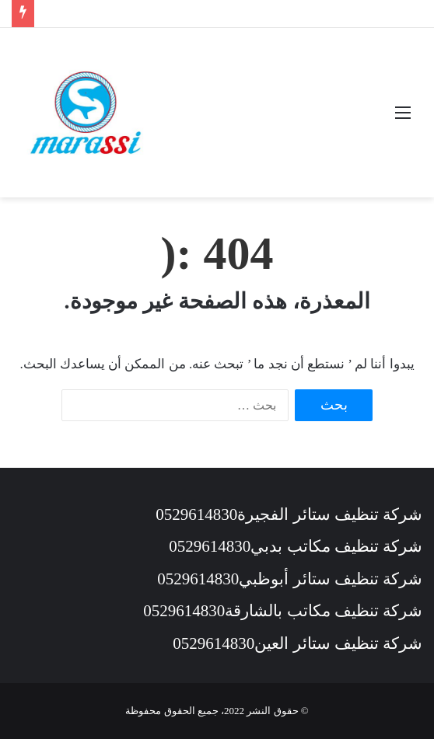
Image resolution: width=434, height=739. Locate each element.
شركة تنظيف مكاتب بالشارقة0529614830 (282, 610)
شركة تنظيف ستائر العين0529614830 (297, 643)
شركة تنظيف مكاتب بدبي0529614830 (295, 546)
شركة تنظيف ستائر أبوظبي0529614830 (289, 579)
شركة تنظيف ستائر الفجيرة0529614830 (289, 514)
